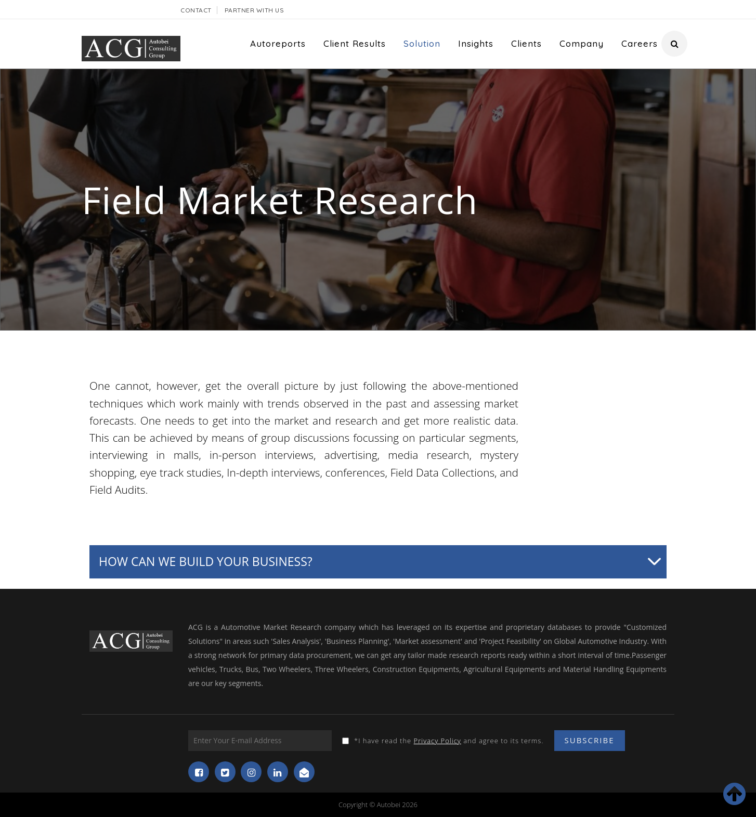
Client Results (354, 43)
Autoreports (278, 43)
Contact (196, 10)
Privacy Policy (437, 740)
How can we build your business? (205, 561)
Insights (475, 43)
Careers (639, 43)
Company (581, 43)
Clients (526, 43)
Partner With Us (254, 10)
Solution (421, 43)
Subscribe (590, 740)
